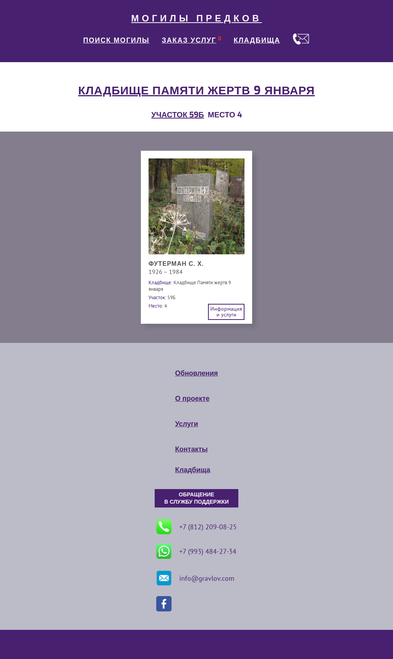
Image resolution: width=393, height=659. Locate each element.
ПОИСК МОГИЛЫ (116, 40)
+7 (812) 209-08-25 (196, 526)
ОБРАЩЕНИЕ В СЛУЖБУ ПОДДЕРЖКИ (196, 498)
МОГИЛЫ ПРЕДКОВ (196, 18)
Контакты (191, 449)
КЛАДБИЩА (257, 40)
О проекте (192, 398)
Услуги (186, 423)
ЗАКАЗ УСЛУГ (189, 40)
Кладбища (192, 469)
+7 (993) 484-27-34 (196, 551)
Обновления (196, 373)
